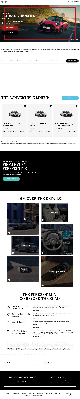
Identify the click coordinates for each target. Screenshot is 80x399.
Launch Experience (11, 178)
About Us (8, 393)
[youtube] (23, 381)
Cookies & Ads (48, 393)
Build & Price (10, 32)
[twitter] (21, 381)
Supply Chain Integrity (37, 395)
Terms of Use (27, 395)
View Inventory (9, 27)
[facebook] (18, 381)
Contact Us (23, 393)
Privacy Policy (58, 393)
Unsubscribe (40, 393)
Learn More (37, 310)
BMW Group (31, 393)
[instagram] (26, 381)
